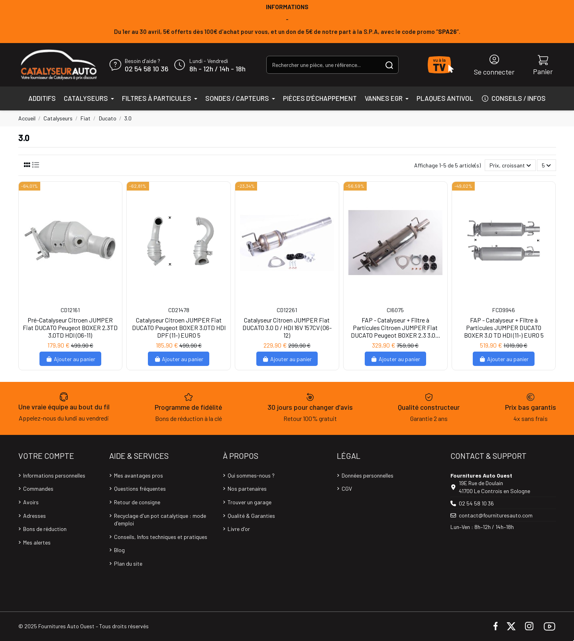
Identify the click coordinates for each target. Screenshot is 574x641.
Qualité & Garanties (251, 515)
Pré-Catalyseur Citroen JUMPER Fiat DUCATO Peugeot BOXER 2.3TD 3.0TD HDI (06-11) (70, 327)
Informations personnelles (54, 475)
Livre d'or (239, 528)
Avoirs (31, 502)
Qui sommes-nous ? (251, 475)
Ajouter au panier (70, 359)
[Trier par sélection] (510, 165)
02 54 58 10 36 (146, 69)
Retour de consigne (137, 502)
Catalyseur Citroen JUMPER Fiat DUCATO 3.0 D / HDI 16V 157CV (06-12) (287, 327)
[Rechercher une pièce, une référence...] (389, 65)
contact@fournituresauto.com (496, 515)
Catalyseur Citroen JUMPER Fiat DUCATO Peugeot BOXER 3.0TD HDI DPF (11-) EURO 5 (179, 327)
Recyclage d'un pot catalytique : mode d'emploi (160, 519)
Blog (119, 550)
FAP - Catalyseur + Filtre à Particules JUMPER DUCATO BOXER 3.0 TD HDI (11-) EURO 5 (504, 327)
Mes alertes (37, 542)
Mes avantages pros (138, 475)
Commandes (38, 488)
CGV (347, 488)
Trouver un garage (249, 502)
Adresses (34, 515)
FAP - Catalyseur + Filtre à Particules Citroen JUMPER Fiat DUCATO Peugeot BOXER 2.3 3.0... (395, 327)
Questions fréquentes (140, 488)
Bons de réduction (45, 528)
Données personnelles (367, 475)
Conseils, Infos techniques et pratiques (160, 536)
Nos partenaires (247, 488)
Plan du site (128, 563)
